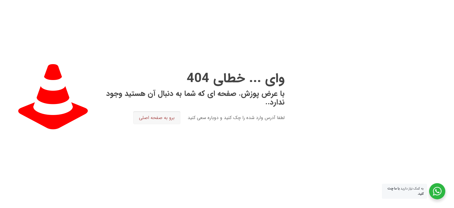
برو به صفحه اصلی (157, 117)
